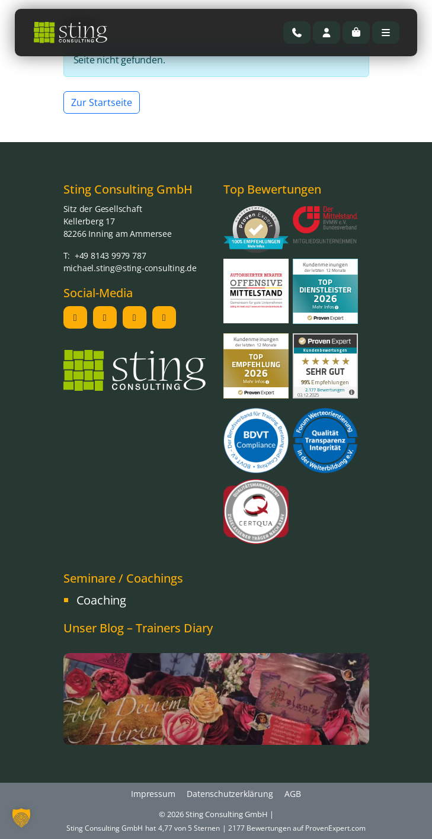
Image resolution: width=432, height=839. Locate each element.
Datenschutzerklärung (230, 793)
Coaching (101, 600)
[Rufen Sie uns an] (297, 32)
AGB (292, 793)
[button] (21, 817)
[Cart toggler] (356, 32)
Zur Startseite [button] (101, 102)
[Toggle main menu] (385, 32)
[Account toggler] (326, 32)
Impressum (153, 793)
